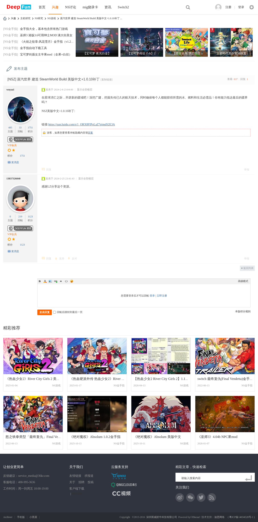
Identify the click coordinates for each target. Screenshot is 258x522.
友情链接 (75, 475)
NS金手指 (119, 385)
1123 (30, 216)
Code (66, 281)
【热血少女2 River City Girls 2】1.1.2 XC (163, 379)
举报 (246, 169)
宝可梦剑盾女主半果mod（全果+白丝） (46, 54)
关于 (72, 482)
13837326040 (13, 178)
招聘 (81, 482)
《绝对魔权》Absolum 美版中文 (157, 437)
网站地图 (77, 493)
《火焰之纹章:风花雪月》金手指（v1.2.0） (48, 41)
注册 (228, 7)
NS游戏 (51, 18)
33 (20, 127)
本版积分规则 (243, 311)
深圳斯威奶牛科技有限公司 (161, 517)
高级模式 (243, 281)
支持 (61, 258)
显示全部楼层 (84, 89)
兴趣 (55, 7)
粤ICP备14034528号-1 (241, 517)
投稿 (91, 482)
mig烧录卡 (90, 7)
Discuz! (196, 517)
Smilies (72, 281)
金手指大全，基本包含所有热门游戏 (44, 29)
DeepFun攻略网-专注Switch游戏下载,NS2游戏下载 (5, 18)
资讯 (107, 7)
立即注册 (162, 295)
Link (56, 281)
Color (45, 281)
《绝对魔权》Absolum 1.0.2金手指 (95, 437)
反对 (74, 258)
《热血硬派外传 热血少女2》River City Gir (101, 379)
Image (50, 281)
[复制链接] (107, 79)
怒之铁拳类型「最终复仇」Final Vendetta (36, 437)
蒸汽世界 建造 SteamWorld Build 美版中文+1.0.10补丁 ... (91, 18)
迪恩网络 (219, 517)
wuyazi (10, 89)
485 (10, 127)
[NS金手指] (10, 29)
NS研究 (39, 18)
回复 (90, 132)
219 (20, 216)
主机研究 (25, 18)
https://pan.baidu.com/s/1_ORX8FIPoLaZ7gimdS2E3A (81, 124)
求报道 (88, 475)
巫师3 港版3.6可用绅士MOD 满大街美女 (46, 35)
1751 (30, 127)
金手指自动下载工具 (33, 48)
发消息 (15, 162)
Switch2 (123, 7)
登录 (241, 7)
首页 (42, 7)
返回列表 (248, 268)
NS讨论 (70, 7)
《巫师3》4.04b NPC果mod (217, 437)
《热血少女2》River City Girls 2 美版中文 (36, 379)
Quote (61, 281)
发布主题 (21, 68)
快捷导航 (251, 7)
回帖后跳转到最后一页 (68, 312)
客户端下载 (76, 488)
